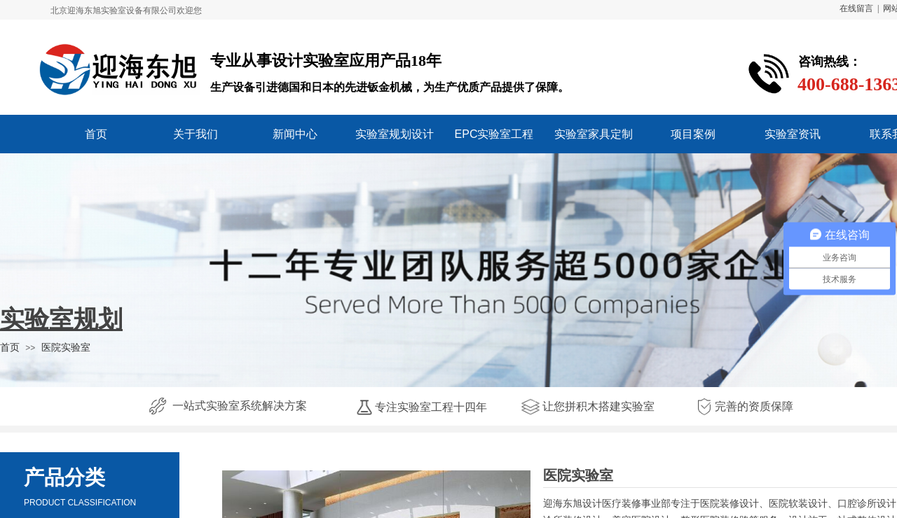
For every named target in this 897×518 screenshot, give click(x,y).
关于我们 (195, 134)
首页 (96, 134)
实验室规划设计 (394, 134)
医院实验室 (65, 347)
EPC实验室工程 (494, 134)
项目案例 (693, 134)
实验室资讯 (793, 134)
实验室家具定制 (593, 134)
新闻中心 (295, 134)
